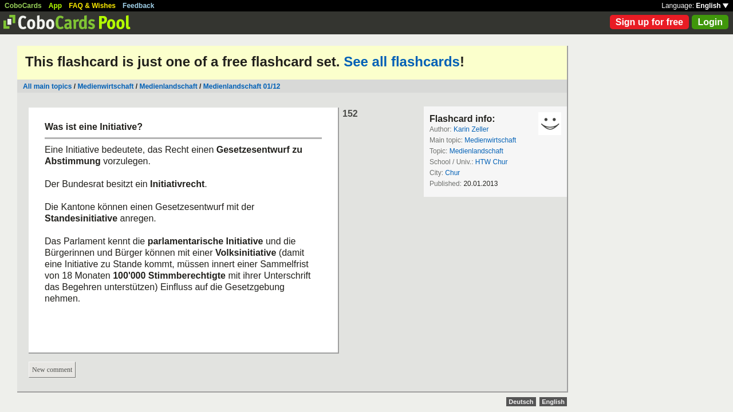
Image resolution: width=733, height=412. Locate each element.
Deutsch (521, 401)
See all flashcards (402, 61)
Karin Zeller (471, 129)
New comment (52, 370)
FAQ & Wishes (92, 6)
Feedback (138, 6)
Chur (452, 173)
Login (710, 22)
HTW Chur (491, 162)
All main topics (47, 86)
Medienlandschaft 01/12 (242, 86)
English (712, 6)
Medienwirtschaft (105, 86)
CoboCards (23, 6)
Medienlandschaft (168, 86)
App (55, 6)
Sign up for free (649, 22)
